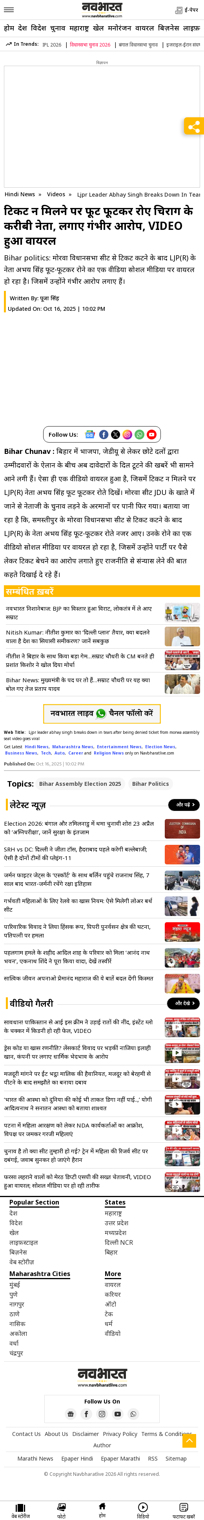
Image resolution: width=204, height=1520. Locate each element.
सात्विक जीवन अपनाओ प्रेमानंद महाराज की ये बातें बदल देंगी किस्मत (78, 978)
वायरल (144, 27)
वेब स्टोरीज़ (21, 1262)
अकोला (18, 1333)
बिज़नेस (168, 27)
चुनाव (58, 27)
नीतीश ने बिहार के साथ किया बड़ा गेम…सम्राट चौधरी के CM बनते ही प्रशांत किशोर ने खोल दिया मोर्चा (80, 660)
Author (102, 1445)
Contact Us (26, 1434)
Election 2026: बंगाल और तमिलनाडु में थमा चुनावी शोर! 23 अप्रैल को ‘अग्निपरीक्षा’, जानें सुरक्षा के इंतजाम (79, 827)
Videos (56, 194)
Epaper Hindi (77, 1458)
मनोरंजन (119, 27)
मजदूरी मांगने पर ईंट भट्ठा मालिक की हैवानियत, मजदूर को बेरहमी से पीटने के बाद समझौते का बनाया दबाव (77, 1078)
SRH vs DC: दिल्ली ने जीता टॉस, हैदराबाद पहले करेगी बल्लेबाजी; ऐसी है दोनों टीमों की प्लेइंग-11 (75, 853)
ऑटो (110, 1304)
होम (9, 27)
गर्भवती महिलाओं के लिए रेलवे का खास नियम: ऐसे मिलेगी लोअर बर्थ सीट (78, 905)
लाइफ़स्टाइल (23, 1242)
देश (22, 27)
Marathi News (35, 1458)
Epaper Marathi (120, 1458)
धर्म (109, 1323)
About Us (56, 1434)
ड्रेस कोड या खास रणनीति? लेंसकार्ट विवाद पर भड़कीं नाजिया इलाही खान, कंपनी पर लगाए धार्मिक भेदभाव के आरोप (77, 1052)
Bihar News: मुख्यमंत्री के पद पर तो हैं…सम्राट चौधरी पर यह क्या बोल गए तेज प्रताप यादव (78, 684)
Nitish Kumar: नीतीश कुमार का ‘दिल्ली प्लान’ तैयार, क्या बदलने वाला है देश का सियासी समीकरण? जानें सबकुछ (78, 636)
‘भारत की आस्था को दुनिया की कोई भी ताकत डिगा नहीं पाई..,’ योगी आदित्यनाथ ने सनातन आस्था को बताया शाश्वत (78, 1103)
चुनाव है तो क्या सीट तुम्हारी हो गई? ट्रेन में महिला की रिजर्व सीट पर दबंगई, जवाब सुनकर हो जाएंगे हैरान (76, 1155)
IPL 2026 (51, 44)
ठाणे (14, 1314)
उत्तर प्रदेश (116, 1223)
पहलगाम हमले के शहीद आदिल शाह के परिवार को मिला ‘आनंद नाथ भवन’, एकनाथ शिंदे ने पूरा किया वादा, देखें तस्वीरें (77, 956)
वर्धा (13, 1343)
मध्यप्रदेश (115, 1232)
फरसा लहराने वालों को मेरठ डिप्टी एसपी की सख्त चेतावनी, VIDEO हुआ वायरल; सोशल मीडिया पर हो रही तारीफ (77, 1181)
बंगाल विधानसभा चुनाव (138, 44)
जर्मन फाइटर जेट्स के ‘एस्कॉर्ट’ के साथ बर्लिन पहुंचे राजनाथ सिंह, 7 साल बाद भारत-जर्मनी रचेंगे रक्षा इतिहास (76, 879)
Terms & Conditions (166, 1434)
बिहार (111, 1252)
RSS (153, 1458)
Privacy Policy (120, 1434)
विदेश (38, 27)
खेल (98, 27)
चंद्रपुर (16, 1353)
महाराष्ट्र (79, 27)
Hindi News (20, 194)
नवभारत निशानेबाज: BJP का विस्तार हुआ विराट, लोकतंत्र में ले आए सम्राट (79, 612)
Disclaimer (85, 1434)
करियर (113, 1294)
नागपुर (16, 1304)
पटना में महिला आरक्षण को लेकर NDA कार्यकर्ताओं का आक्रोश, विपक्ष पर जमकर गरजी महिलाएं (74, 1129)
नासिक (17, 1323)
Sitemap (176, 1458)
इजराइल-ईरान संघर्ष (183, 44)
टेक (109, 1314)
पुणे (13, 1294)
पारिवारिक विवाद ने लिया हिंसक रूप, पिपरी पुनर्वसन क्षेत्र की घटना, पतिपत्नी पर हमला (77, 931)
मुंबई (14, 1284)
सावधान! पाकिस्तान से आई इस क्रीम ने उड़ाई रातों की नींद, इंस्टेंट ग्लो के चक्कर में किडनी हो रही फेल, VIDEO (78, 1026)
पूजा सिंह (49, 298)
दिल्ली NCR (119, 1242)
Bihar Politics (150, 783)
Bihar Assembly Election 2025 (80, 783)
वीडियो (112, 1333)
